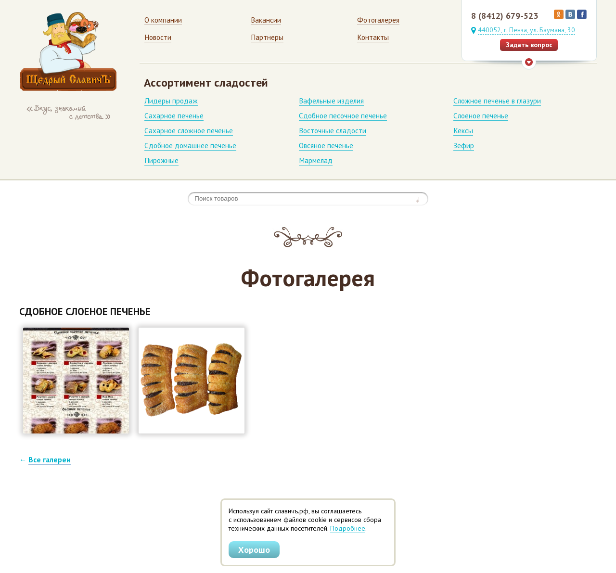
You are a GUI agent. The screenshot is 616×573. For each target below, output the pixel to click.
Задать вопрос (529, 44)
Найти (420, 198)
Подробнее (347, 528)
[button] (76, 380)
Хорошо (254, 549)
